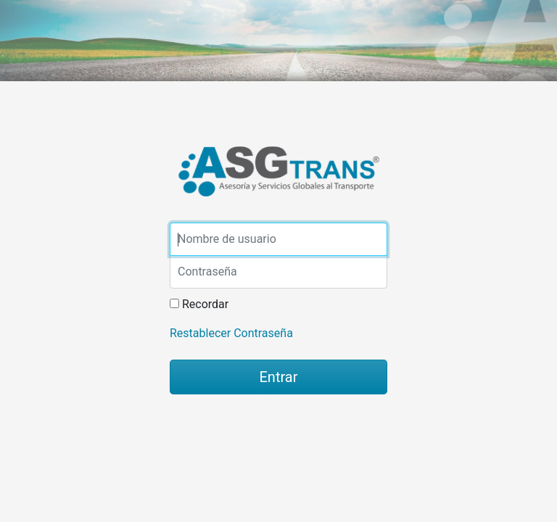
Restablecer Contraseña (231, 333)
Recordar (205, 304)
